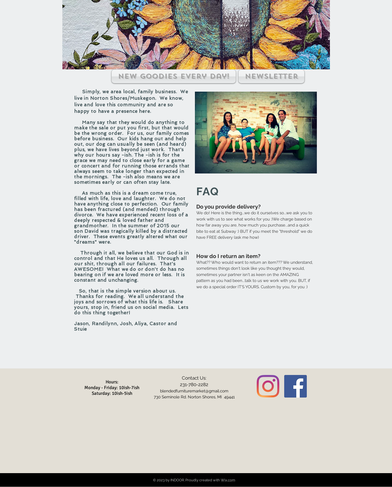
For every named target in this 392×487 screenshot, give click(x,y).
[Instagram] (268, 386)
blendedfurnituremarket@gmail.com (194, 391)
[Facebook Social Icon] (295, 386)
